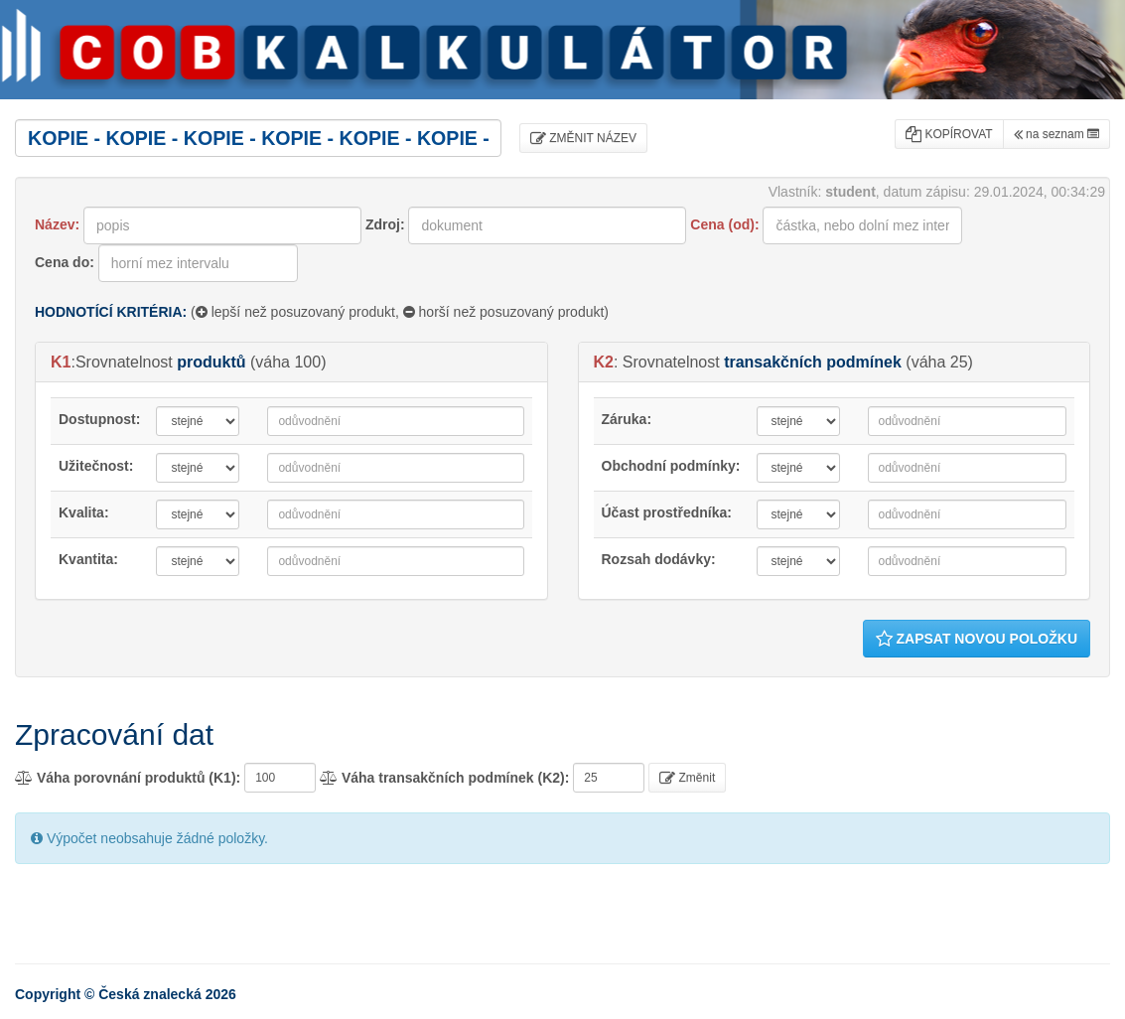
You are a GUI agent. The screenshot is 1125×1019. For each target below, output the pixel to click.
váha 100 (288, 362)
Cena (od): (724, 224)
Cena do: (64, 262)
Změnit (687, 778)
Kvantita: (88, 559)
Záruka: (627, 419)
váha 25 (940, 362)
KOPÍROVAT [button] (949, 134)
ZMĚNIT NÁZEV (583, 138)
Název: (57, 224)
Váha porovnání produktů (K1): (127, 778)
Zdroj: (385, 224)
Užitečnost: (96, 466)
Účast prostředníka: (667, 512)
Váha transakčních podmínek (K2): (444, 778)
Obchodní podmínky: (671, 466)
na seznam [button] (1056, 134)
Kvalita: (84, 512)
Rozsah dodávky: (659, 559)
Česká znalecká (150, 994)
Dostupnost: (99, 419)
